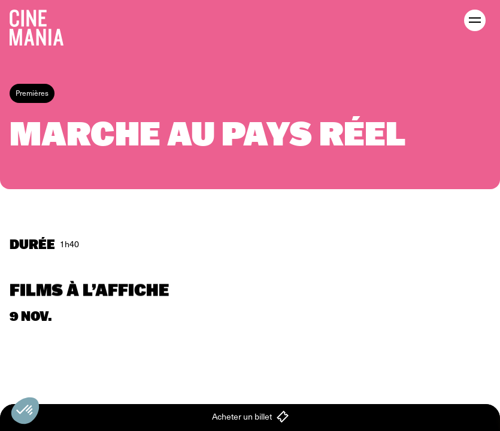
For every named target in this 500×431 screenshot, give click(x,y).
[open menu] (475, 20)
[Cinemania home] (41, 25)
